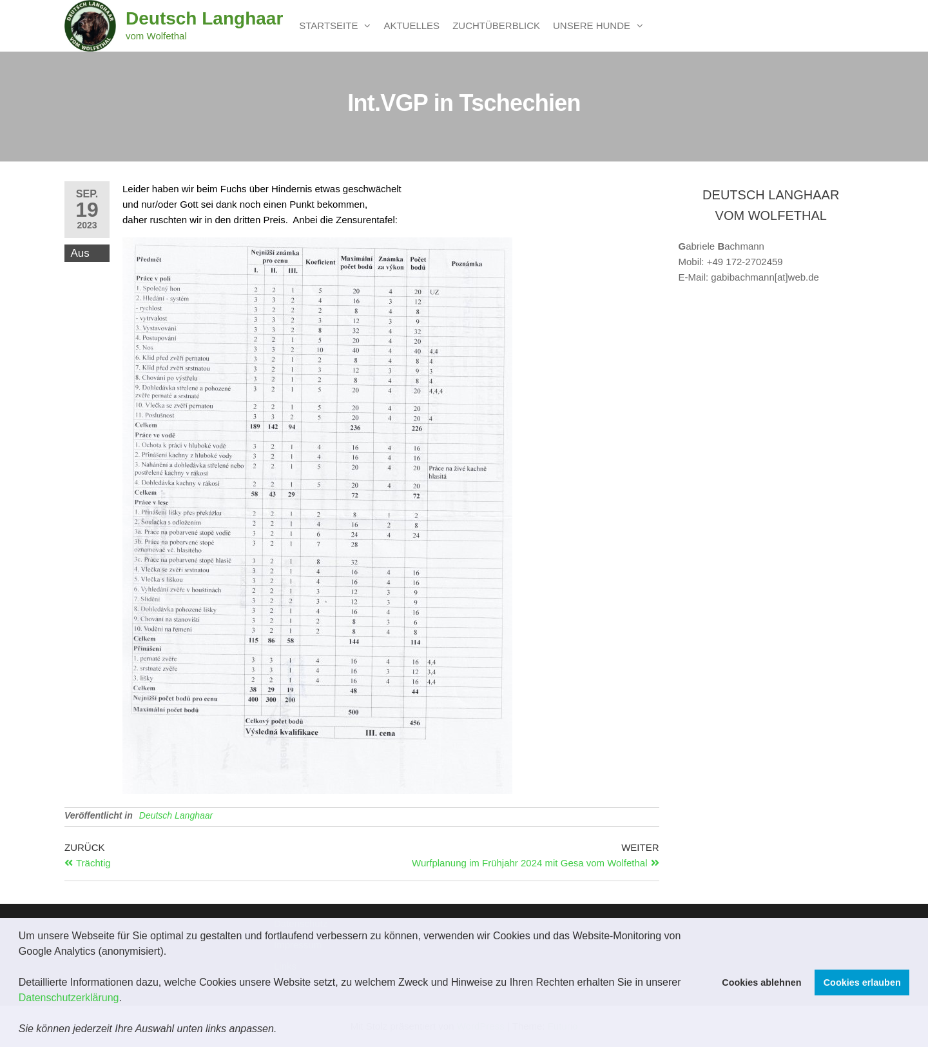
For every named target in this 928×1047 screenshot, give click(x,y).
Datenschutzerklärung (69, 997)
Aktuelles (411, 25)
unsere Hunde (591, 25)
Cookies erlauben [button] (862, 982)
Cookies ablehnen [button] (761, 982)
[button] (282, 1030)
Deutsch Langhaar (204, 18)
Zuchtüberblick (496, 25)
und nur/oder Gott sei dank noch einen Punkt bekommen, (244, 204)
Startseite (328, 25)
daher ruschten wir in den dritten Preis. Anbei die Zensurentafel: (260, 219)
